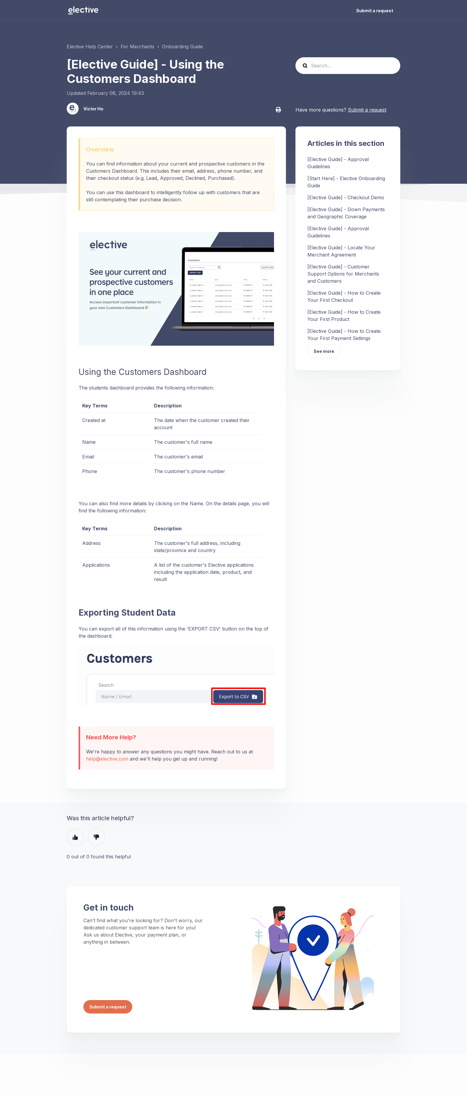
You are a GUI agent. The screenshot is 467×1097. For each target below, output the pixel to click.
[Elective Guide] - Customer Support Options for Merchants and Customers (343, 274)
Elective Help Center (90, 47)
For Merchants (137, 47)
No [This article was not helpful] (96, 837)
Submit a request (374, 10)
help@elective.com (107, 759)
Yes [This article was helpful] (75, 837)
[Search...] (347, 65)
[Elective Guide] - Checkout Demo (345, 197)
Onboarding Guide (182, 47)
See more (324, 351)
